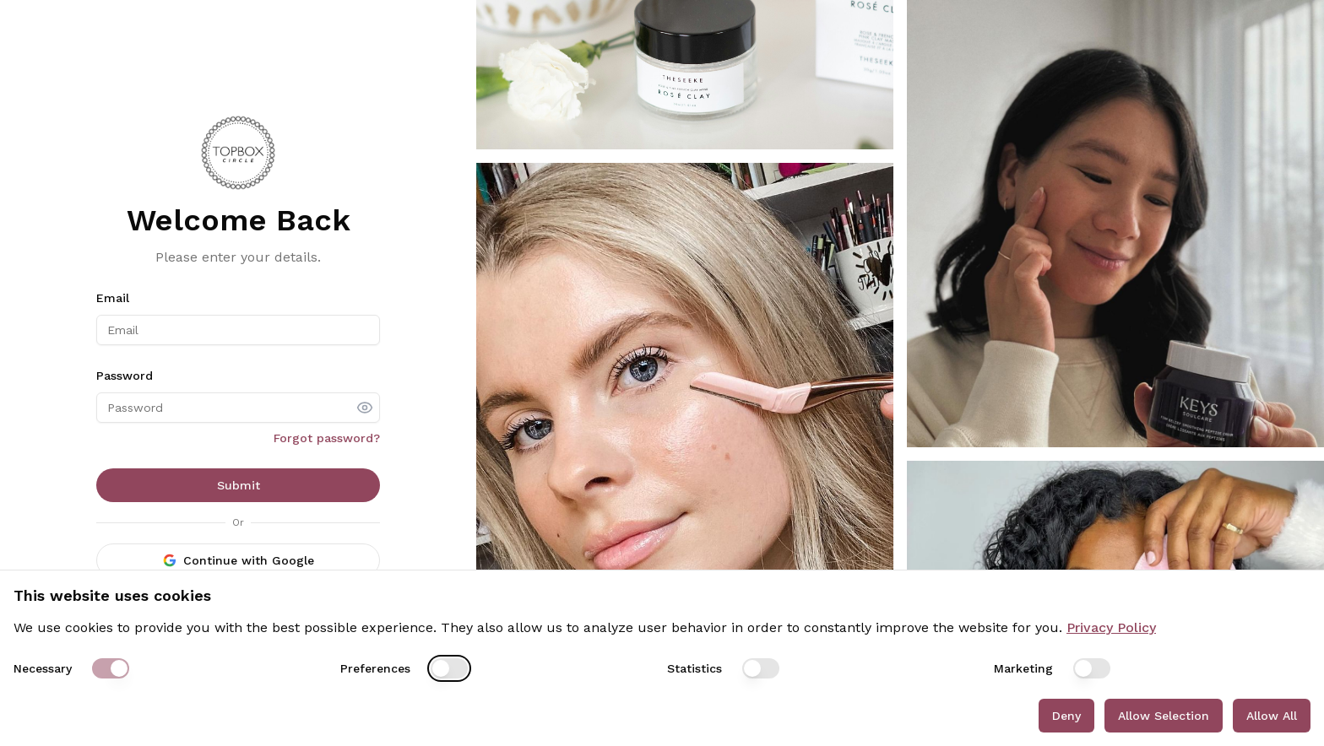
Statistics (694, 668)
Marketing (1023, 668)
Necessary (43, 668)
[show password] (365, 407)
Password (124, 375)
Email (112, 298)
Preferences (375, 668)
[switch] (110, 668)
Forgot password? (327, 438)
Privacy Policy (1111, 627)
